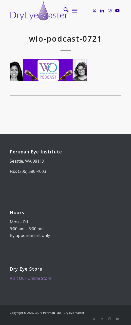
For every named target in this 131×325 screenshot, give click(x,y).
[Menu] (74, 10)
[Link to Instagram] (110, 10)
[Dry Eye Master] (54, 10)
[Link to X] (94, 10)
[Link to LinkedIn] (102, 10)
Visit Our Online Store (31, 278)
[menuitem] (63, 10)
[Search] (63, 10)
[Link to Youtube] (117, 10)
